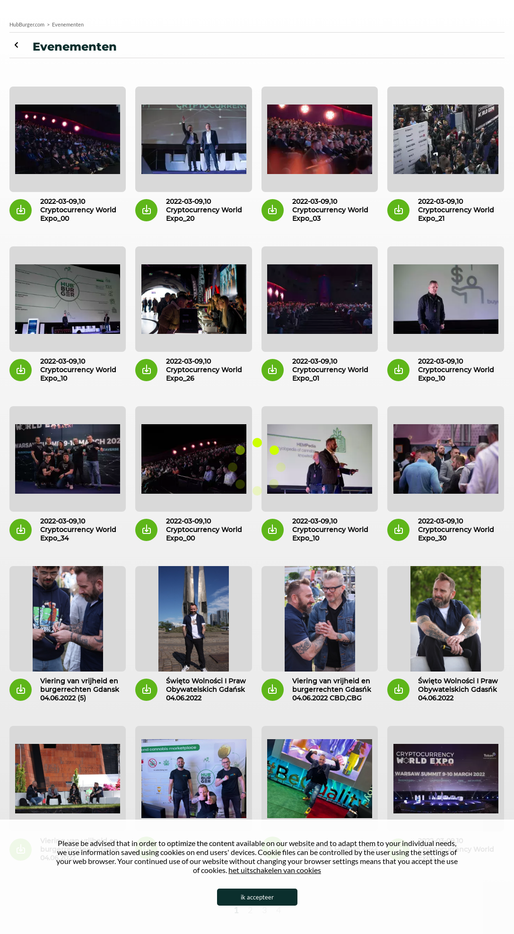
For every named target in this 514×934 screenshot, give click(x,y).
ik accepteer (257, 897)
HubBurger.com (26, 24)
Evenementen (21, 45)
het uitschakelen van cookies (274, 869)
